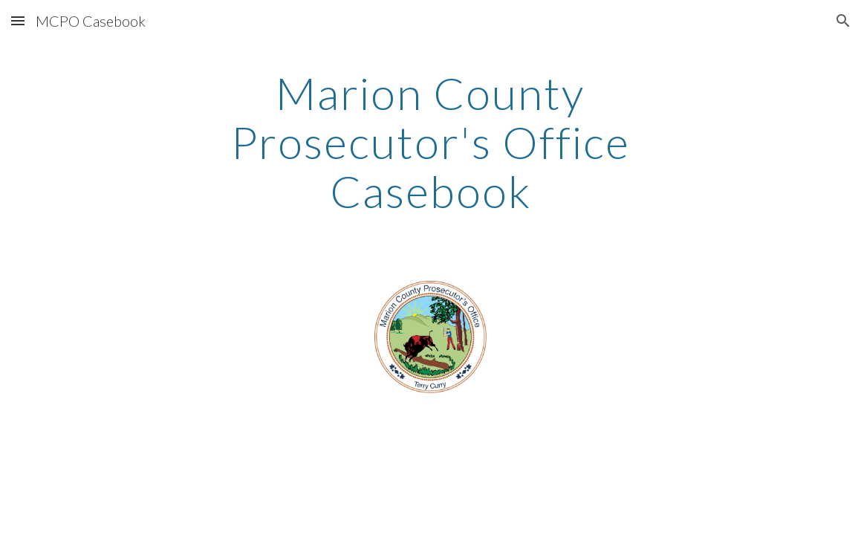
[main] (430, 141)
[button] (18, 20)
